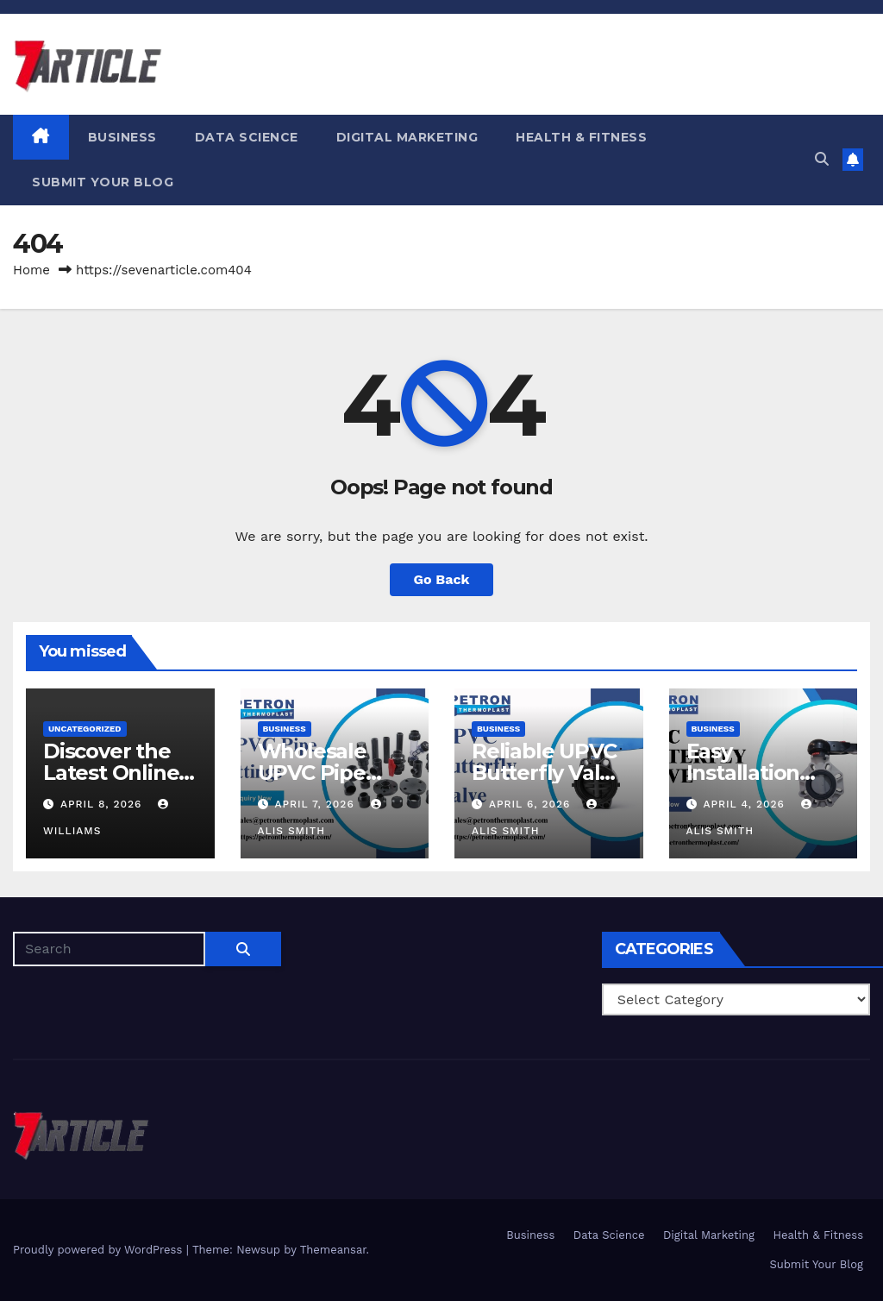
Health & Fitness (581, 137)
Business (122, 137)
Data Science (246, 137)
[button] (822, 159)
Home (31, 270)
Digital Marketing (407, 137)
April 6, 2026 (531, 804)
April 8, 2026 (103, 804)
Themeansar (333, 1249)
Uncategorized (85, 728)
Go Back (442, 579)
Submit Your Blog (102, 182)
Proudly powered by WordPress (99, 1249)
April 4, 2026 (745, 804)
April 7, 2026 (316, 804)
